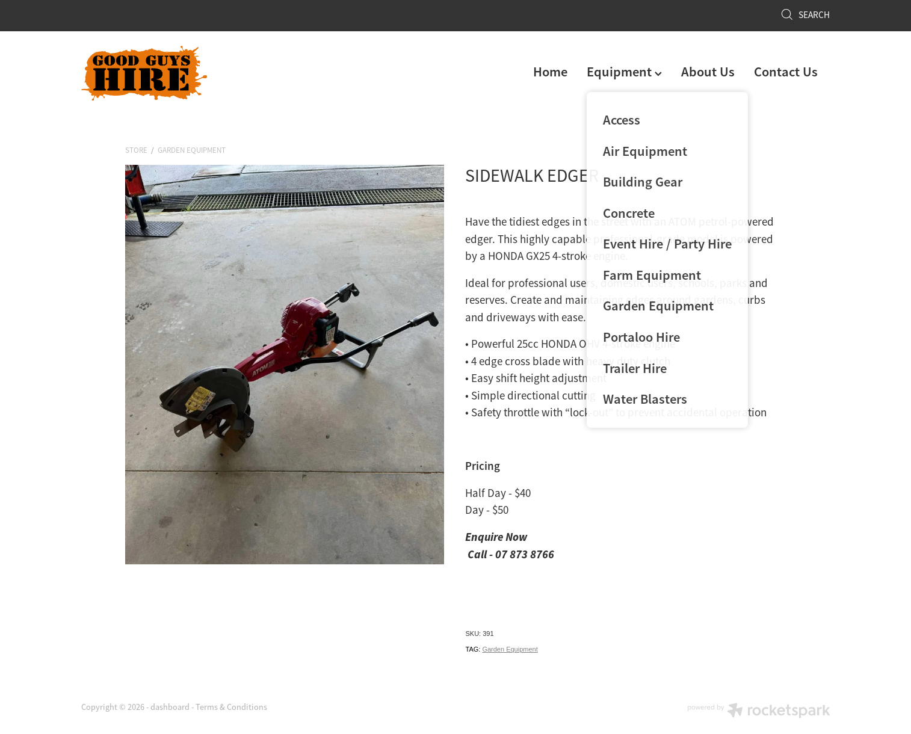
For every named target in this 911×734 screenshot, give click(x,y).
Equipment (624, 72)
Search (805, 15)
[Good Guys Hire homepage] (156, 73)
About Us (708, 72)
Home (550, 72)
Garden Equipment (192, 150)
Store (136, 150)
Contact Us (786, 72)
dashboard (170, 707)
